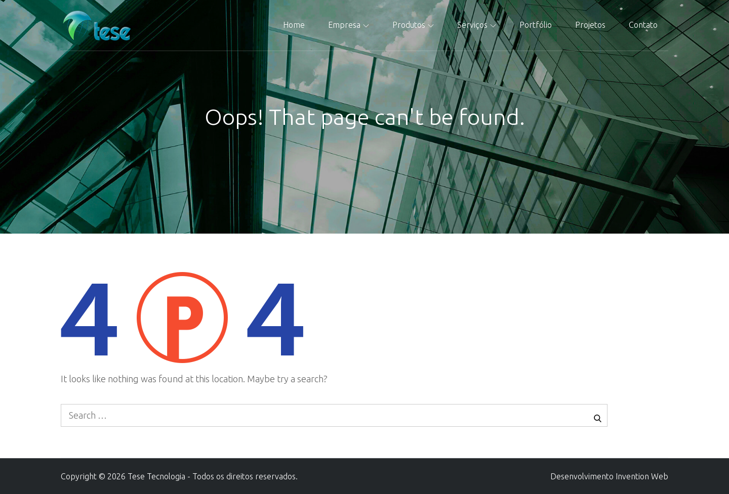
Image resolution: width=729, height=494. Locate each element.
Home (294, 24)
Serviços (476, 24)
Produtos (413, 24)
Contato (643, 24)
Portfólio (535, 24)
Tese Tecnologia (156, 476)
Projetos (590, 24)
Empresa (348, 24)
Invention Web (642, 476)
